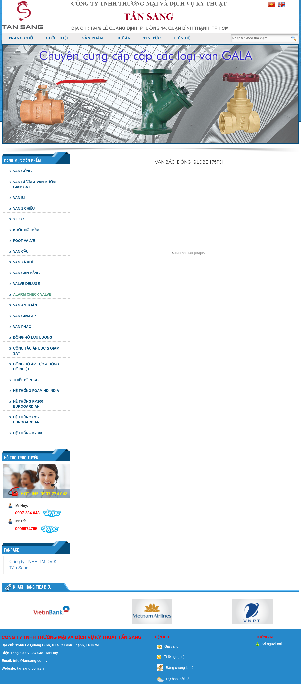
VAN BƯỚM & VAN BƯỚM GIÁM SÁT (34, 184)
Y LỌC (18, 219)
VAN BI (19, 198)
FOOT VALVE (24, 241)
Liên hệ (182, 38)
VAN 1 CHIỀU (24, 208)
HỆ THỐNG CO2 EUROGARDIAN (26, 419)
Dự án (124, 38)
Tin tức (152, 38)
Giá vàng (166, 646)
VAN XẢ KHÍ (23, 262)
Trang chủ (20, 38)
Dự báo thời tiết (172, 679)
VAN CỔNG (22, 171)
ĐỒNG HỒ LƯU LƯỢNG (32, 337)
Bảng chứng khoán (174, 668)
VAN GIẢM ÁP (24, 316)
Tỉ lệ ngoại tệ (169, 657)
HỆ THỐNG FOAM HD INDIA (36, 391)
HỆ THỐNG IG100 (27, 433)
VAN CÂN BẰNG (26, 273)
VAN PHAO (22, 327)
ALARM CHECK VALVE (32, 294)
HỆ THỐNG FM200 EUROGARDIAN (28, 403)
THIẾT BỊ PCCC (26, 380)
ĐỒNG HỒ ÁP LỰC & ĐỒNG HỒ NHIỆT (36, 366)
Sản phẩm (93, 38)
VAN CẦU (21, 251)
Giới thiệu (57, 38)
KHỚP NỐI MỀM (26, 230)
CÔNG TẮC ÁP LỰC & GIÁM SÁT (36, 350)
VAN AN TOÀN (25, 305)
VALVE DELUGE (26, 284)
